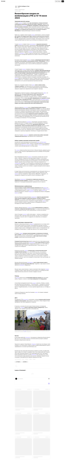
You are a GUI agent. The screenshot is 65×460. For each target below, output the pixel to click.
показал (34, 283)
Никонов (43, 190)
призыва (25, 25)
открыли (22, 307)
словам (17, 150)
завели (26, 250)
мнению (16, 78)
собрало (29, 207)
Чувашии (40, 144)
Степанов (32, 190)
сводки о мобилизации (19, 9)
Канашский (28, 144)
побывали (34, 344)
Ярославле (43, 142)
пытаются (25, 214)
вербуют (30, 156)
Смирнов (29, 189)
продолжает (23, 179)
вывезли (16, 173)
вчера (16, 28)
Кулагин (16, 192)
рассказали (25, 299)
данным (18, 277)
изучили (26, 107)
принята (28, 59)
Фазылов (47, 189)
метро (38, 142)
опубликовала (18, 163)
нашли (44, 200)
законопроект (33, 44)
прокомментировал (44, 99)
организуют (27, 337)
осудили (21, 233)
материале (22, 265)
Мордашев (31, 191)
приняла (20, 22)
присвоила (34, 354)
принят (33, 84)
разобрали (30, 51)
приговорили (31, 242)
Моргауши (23, 144)
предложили (26, 134)
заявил (44, 92)
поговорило (21, 53)
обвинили (32, 224)
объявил (47, 269)
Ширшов (45, 187)
